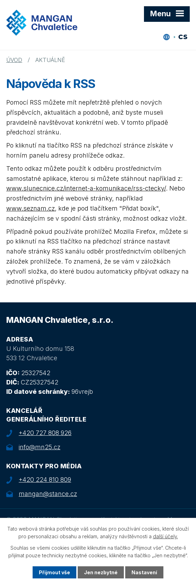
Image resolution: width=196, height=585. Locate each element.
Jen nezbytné (101, 572)
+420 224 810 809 (45, 479)
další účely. (165, 536)
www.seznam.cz (30, 208)
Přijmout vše (54, 572)
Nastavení (144, 572)
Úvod (14, 59)
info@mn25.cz (39, 447)
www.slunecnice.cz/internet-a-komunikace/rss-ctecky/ (86, 188)
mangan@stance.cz (48, 493)
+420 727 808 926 (45, 432)
